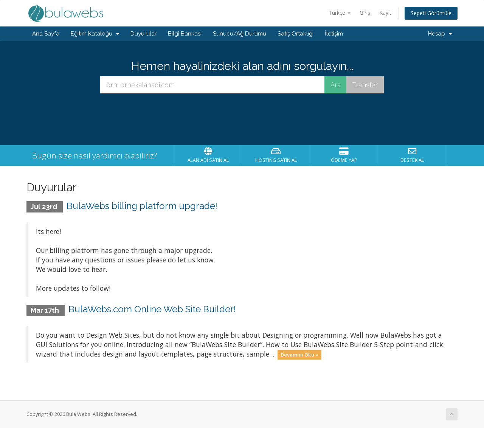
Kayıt (385, 12)
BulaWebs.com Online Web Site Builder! (152, 309)
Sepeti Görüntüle (431, 13)
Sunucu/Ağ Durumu (239, 33)
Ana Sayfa (45, 33)
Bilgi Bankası (185, 33)
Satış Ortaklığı (295, 33)
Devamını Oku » (299, 354)
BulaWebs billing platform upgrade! (142, 205)
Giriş (365, 12)
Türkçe (340, 12)
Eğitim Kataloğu (95, 33)
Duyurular (143, 33)
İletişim (334, 33)
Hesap (440, 33)
